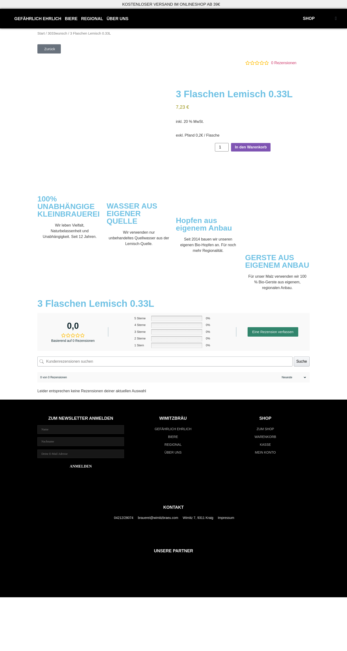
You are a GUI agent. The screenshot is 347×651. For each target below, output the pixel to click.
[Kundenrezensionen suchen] (165, 361)
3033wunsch (57, 33)
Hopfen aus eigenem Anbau (204, 224)
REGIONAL (92, 18)
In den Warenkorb (251, 147)
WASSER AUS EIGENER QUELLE (132, 213)
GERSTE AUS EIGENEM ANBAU (277, 261)
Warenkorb (265, 437)
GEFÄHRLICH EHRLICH (37, 18)
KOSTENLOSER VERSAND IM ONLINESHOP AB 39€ (171, 4)
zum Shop (265, 429)
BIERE (71, 18)
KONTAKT (173, 507)
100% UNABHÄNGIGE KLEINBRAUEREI (68, 206)
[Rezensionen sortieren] (293, 377)
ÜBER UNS (118, 18)
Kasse (265, 444)
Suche (301, 361)
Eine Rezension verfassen (273, 332)
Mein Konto (265, 452)
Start (41, 33)
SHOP (309, 18)
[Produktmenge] (222, 147)
